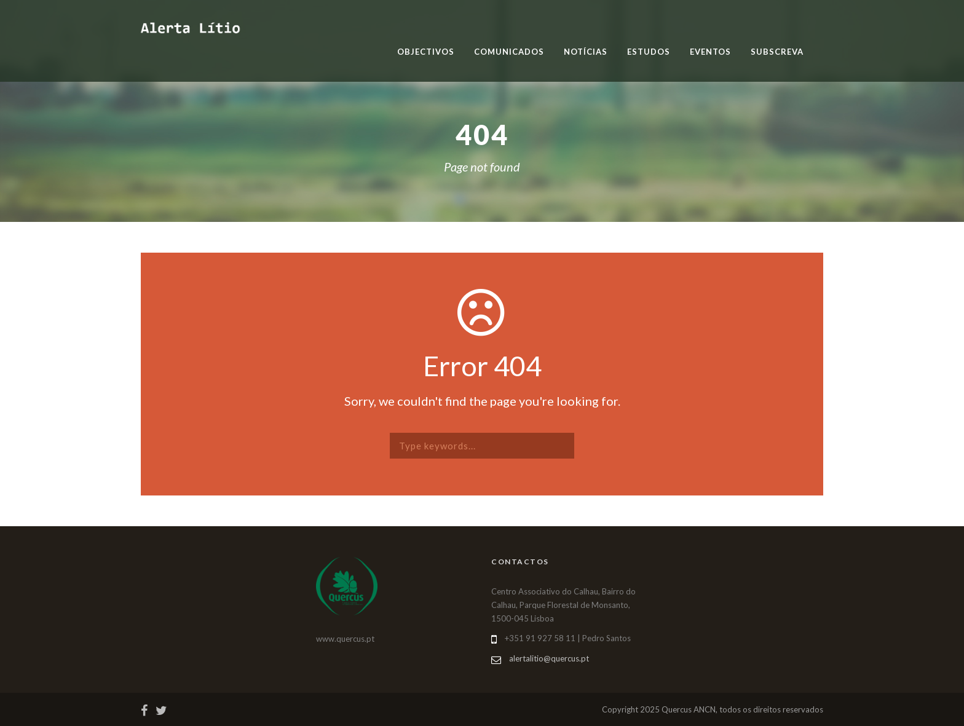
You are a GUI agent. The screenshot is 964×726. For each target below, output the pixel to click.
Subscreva (777, 52)
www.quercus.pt (345, 639)
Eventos (710, 52)
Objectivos (425, 52)
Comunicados (509, 52)
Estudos (648, 52)
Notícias (585, 52)
